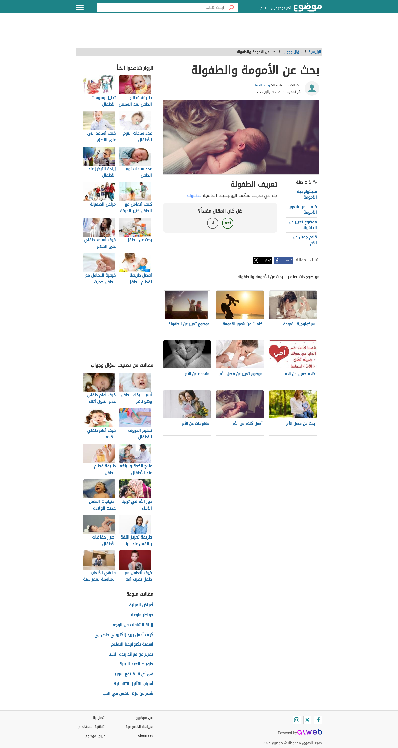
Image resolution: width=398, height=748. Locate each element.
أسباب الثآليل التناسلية (133, 684)
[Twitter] (307, 720)
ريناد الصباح (261, 85)
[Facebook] (318, 720)
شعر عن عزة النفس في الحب (127, 693)
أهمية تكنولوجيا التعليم (132, 644)
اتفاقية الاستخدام (91, 726)
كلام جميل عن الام (305, 240)
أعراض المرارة (141, 605)
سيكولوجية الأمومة (307, 194)
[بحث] (231, 7)
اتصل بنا (99, 717)
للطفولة (194, 195)
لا (212, 223)
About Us (145, 736)
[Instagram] (297, 720)
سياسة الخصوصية (139, 726)
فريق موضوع (95, 736)
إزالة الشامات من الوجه (133, 625)
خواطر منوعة (142, 615)
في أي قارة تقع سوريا (133, 674)
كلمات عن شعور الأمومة (303, 209)
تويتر (268, 260)
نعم (227, 223)
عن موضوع (144, 717)
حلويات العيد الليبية (136, 664)
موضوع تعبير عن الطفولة (303, 225)
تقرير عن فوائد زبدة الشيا (130, 654)
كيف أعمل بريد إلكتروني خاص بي (123, 635)
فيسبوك (287, 260)
